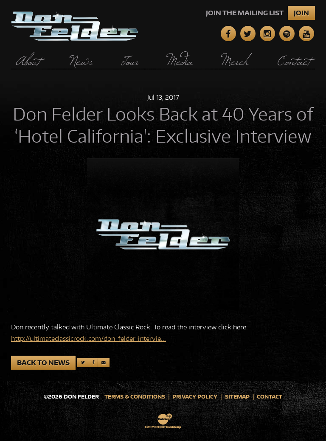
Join (301, 13)
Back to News (43, 363)
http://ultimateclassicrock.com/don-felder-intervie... (88, 338)
